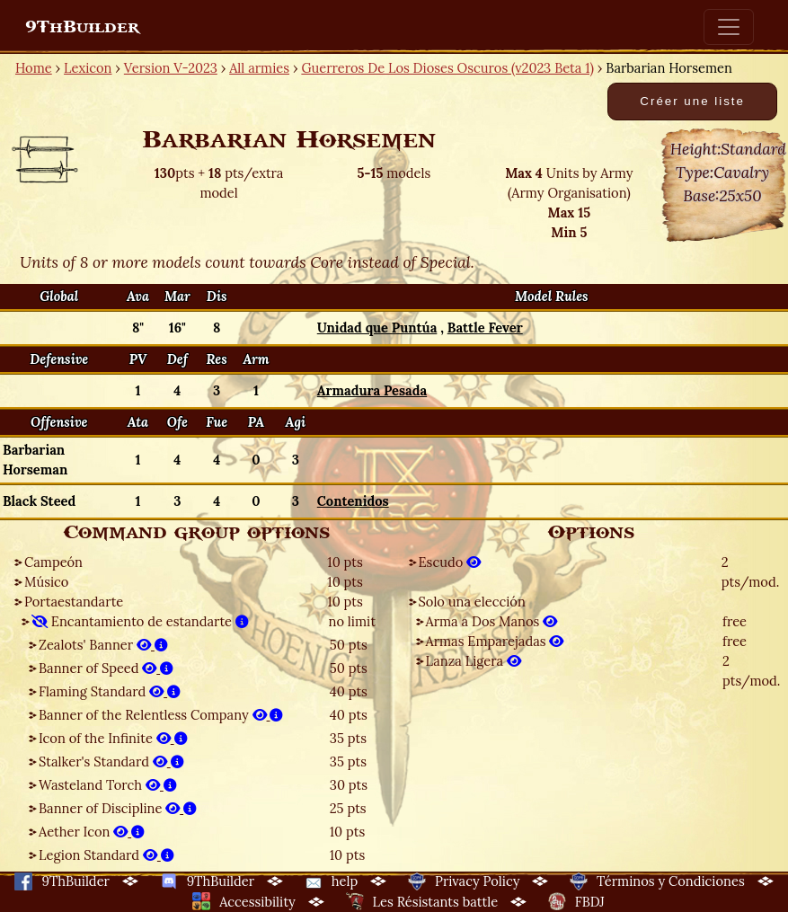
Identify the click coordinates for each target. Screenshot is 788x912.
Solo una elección (472, 601)
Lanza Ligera (473, 660)
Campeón (53, 562)
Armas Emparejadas (495, 641)
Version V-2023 (170, 67)
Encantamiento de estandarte (140, 621)
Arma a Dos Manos (492, 621)
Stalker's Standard (111, 761)
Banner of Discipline (118, 808)
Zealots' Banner (103, 644)
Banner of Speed (106, 668)
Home (33, 67)
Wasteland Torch (108, 784)
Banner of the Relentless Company (161, 714)
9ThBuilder (82, 27)
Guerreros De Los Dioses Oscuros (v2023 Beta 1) (447, 67)
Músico (46, 581)
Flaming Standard (110, 691)
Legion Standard (106, 854)
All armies (259, 67)
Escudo (450, 562)
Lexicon (87, 67)
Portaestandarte (73, 601)
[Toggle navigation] (729, 27)
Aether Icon (92, 831)
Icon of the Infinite (113, 738)
